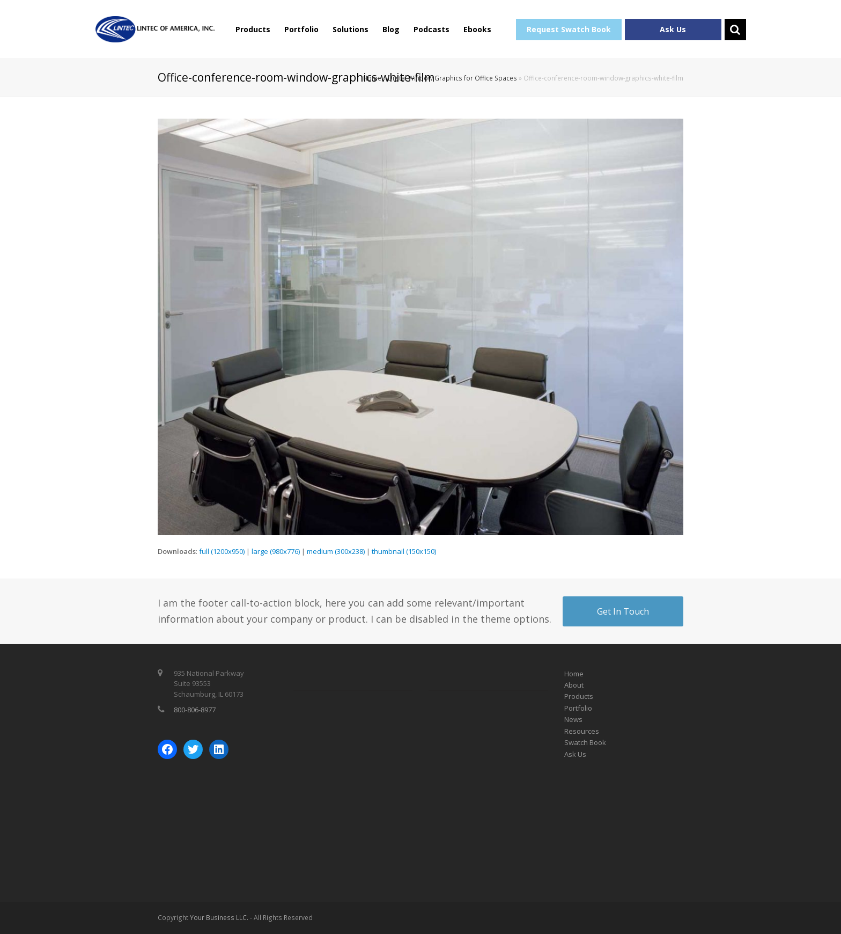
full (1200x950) (222, 551)
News (573, 719)
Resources (581, 731)
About (574, 685)
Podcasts (431, 29)
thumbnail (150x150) (404, 551)
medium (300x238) (336, 551)
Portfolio (301, 29)
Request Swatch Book (569, 29)
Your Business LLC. (219, 917)
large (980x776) (276, 551)
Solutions (350, 29)
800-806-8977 (195, 709)
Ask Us (673, 29)
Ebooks (477, 29)
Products (252, 29)
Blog (391, 29)
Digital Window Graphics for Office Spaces (452, 78)
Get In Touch (623, 611)
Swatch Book (585, 742)
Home (372, 78)
